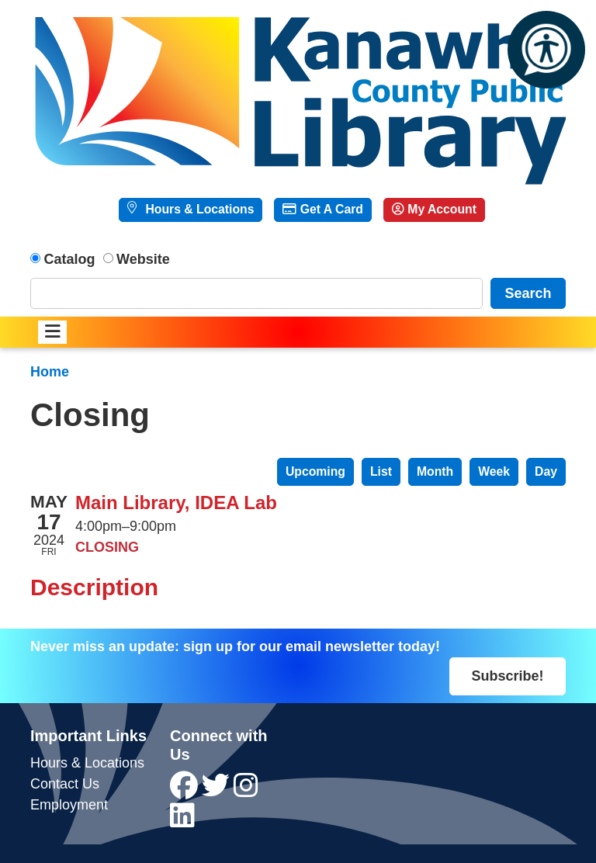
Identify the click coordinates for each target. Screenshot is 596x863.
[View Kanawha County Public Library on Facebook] (186, 791)
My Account (434, 209)
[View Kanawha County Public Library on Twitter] (218, 791)
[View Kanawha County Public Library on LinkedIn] (182, 821)
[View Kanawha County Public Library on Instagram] (246, 791)
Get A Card (322, 209)
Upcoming (315, 471)
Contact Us (64, 784)
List (381, 471)
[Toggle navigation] (52, 333)
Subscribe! (507, 676)
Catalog (69, 259)
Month (435, 471)
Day (546, 471)
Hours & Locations (198, 209)
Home (49, 372)
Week (494, 471)
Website (143, 259)
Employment (69, 805)
